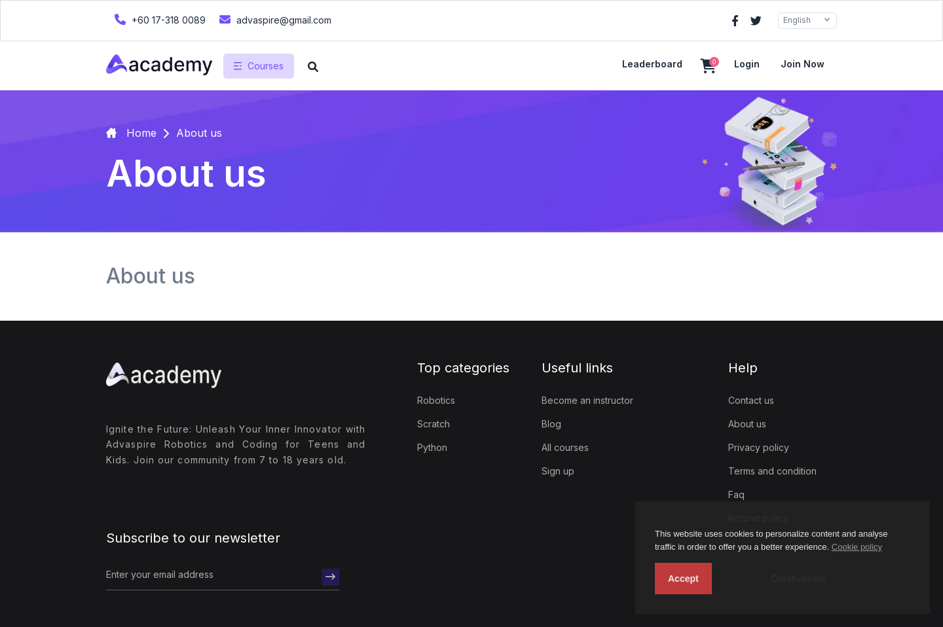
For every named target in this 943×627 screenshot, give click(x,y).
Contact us (751, 400)
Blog (551, 423)
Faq (736, 494)
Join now (802, 63)
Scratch (433, 423)
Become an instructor (587, 400)
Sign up (558, 470)
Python (432, 447)
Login (747, 63)
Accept (683, 578)
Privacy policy (758, 447)
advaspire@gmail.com (273, 19)
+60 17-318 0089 (158, 19)
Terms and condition (772, 470)
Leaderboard (652, 63)
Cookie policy (857, 547)
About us (747, 423)
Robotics (436, 400)
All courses (565, 447)
